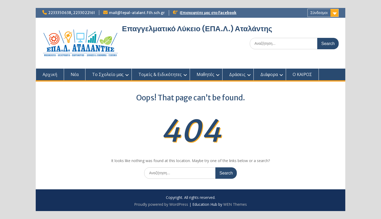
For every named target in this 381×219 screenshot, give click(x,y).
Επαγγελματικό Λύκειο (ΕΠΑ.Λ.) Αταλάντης (197, 28)
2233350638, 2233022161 (71, 12)
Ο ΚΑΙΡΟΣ (302, 74)
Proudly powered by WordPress (161, 204)
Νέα (75, 74)
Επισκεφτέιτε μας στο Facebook (208, 12)
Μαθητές (205, 74)
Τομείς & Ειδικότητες (160, 74)
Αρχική (50, 74)
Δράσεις (237, 74)
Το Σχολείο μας (108, 74)
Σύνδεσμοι (319, 12)
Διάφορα (269, 74)
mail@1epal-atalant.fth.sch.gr (137, 12)
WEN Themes (235, 204)
